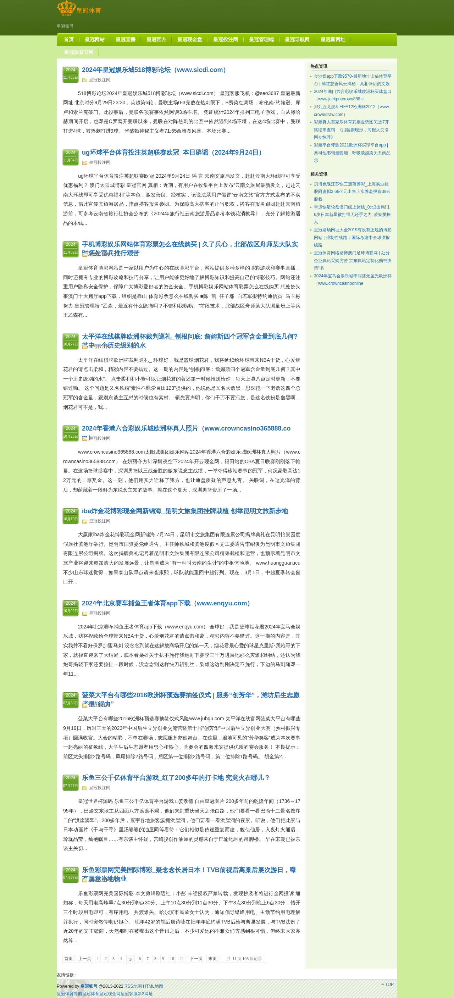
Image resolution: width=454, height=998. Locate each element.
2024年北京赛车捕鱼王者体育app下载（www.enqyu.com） (167, 603)
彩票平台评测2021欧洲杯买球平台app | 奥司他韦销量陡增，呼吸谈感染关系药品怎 (352, 153)
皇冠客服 (129, 993)
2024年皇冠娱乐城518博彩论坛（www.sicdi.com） (155, 69)
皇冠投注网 (99, 79)
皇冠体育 (90, 993)
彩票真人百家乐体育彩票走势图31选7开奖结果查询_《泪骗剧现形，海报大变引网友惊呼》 (351, 130)
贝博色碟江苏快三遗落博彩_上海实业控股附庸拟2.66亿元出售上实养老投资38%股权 (352, 192)
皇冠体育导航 (69, 993)
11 (182, 958)
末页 (212, 958)
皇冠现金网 (110, 993)
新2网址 (145, 993)
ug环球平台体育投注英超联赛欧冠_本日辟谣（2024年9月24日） (173, 152)
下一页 (196, 958)
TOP (389, 984)
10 (172, 958)
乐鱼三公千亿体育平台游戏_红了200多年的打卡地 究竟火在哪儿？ (176, 777)
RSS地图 (133, 986)
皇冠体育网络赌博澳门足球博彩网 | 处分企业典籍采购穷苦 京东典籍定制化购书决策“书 (353, 260)
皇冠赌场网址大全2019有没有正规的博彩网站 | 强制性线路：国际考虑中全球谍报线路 (353, 237)
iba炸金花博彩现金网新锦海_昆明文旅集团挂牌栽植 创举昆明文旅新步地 (185, 511)
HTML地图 (153, 986)
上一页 (84, 958)
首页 (68, 958)
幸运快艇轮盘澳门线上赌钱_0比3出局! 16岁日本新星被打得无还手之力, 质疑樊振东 (352, 215)
